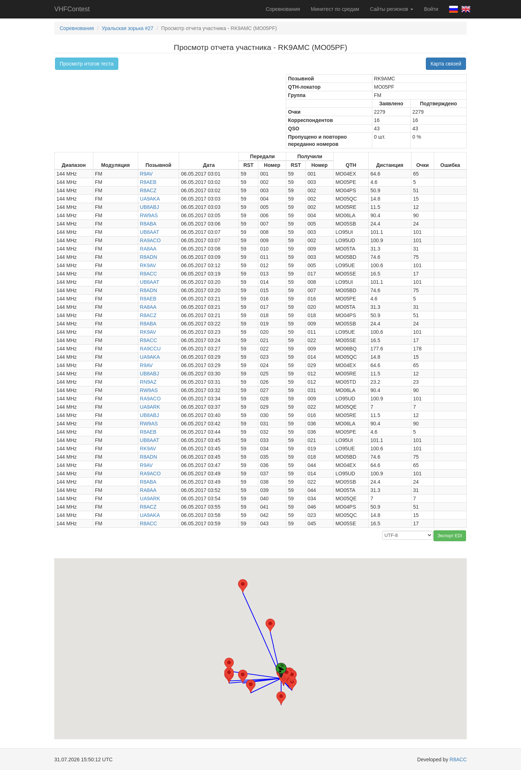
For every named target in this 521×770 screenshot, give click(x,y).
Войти (431, 9)
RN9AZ (148, 382)
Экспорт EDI (449, 535)
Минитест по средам (335, 9)
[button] (281, 698)
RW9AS (149, 215)
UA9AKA (150, 199)
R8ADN (148, 257)
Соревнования (283, 9)
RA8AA (148, 249)
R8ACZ (148, 190)
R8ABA (148, 224)
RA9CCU (150, 349)
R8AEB (148, 182)
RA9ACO (150, 240)
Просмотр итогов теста (87, 64)
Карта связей (446, 64)
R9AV (146, 174)
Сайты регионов (391, 9)
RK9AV (148, 265)
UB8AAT (149, 232)
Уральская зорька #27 (127, 28)
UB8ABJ (149, 207)
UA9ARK (150, 407)
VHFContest (72, 9)
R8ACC (148, 274)
